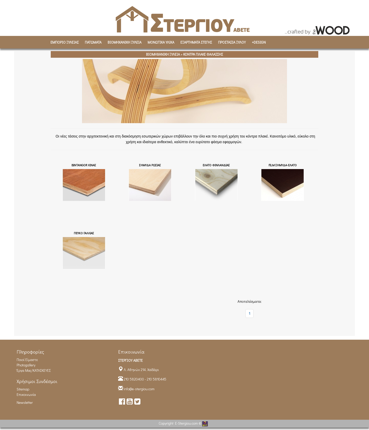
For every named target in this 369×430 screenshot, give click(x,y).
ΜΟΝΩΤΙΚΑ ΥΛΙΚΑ (161, 42)
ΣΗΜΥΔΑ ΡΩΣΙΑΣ (150, 165)
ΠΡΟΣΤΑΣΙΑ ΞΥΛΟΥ (232, 42)
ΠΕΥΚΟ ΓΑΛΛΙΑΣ (84, 233)
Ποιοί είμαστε (27, 359)
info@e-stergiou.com (139, 388)
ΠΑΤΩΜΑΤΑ (93, 42)
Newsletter (25, 402)
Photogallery (26, 365)
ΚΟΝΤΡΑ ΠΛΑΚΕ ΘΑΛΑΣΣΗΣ (203, 54)
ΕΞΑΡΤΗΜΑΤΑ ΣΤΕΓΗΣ (196, 42)
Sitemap (23, 389)
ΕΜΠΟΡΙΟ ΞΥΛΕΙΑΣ (64, 42)
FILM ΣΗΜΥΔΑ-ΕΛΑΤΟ (283, 165)
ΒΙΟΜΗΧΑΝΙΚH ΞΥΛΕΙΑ (124, 42)
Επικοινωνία (26, 394)
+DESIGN (259, 42)
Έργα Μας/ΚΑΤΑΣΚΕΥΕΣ (34, 370)
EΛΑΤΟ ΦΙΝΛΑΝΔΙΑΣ (216, 165)
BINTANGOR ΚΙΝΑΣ (83, 165)
